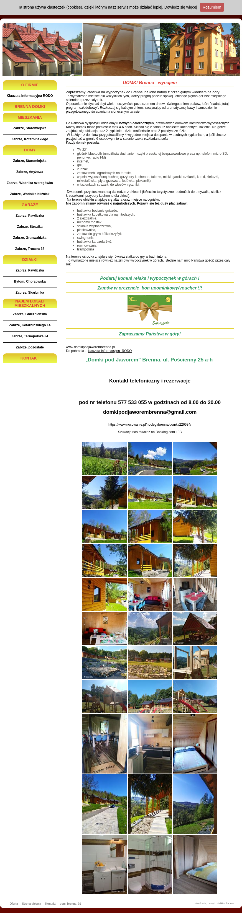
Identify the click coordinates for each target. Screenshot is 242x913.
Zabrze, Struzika (29, 227)
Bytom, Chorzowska (30, 281)
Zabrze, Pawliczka (30, 216)
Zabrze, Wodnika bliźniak (29, 194)
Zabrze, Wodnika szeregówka (30, 183)
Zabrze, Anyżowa (29, 172)
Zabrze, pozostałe (30, 347)
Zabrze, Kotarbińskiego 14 (29, 325)
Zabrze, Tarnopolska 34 (29, 336)
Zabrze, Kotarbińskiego (29, 139)
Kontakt (50, 903)
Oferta (14, 903)
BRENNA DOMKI (30, 106)
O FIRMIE (29, 85)
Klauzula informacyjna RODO (30, 96)
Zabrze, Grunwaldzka (29, 238)
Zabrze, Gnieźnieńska (30, 314)
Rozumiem (212, 7)
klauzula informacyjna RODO (110, 351)
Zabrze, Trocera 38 (29, 249)
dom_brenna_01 (70, 903)
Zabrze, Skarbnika (30, 292)
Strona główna (31, 903)
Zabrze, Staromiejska (29, 128)
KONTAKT (30, 358)
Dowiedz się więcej (180, 7)
